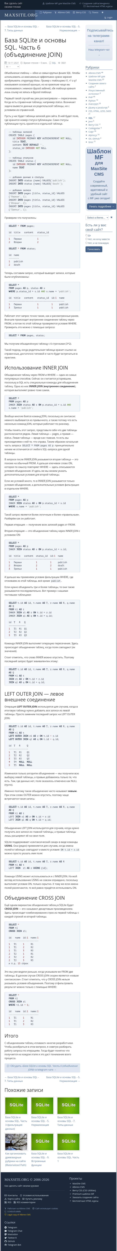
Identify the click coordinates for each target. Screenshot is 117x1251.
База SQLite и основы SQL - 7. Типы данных (66, 1121)
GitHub (11, 1241)
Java (90, 121)
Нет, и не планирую (97, 243)
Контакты (13, 1195)
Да (88, 235)
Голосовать (94, 249)
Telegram (12, 1227)
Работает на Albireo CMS (19, 1208)
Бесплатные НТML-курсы (99, 6)
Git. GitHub (94, 138)
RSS (9, 1202)
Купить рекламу (34, 1198)
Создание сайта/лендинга (96, 3)
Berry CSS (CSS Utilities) (84, 1190)
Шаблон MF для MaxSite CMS (61, 3)
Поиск (95, 12)
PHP (90, 97)
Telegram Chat (15, 1230)
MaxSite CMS (79, 1183)
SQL (54, 62)
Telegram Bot (14, 1244)
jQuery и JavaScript (98, 107)
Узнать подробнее (100, 206)
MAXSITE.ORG (21, 15)
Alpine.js (92, 135)
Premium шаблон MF (83, 1193)
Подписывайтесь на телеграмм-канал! (100, 35)
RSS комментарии (26, 1202)
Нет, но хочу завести (98, 239)
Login (109, 17)
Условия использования (36, 1195)
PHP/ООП (93, 104)
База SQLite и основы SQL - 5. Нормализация (40, 1121)
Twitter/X (12, 1237)
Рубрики (47, 12)
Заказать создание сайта (85, 1197)
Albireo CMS (64, 12)
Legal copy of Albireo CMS (19, 1214)
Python (92, 100)
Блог (90, 142)
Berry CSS (81, 12)
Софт (91, 131)
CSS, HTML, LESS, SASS (99, 111)
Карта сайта (14, 1198)
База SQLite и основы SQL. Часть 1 (68, 1157)
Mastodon (13, 1234)
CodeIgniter (94, 128)
